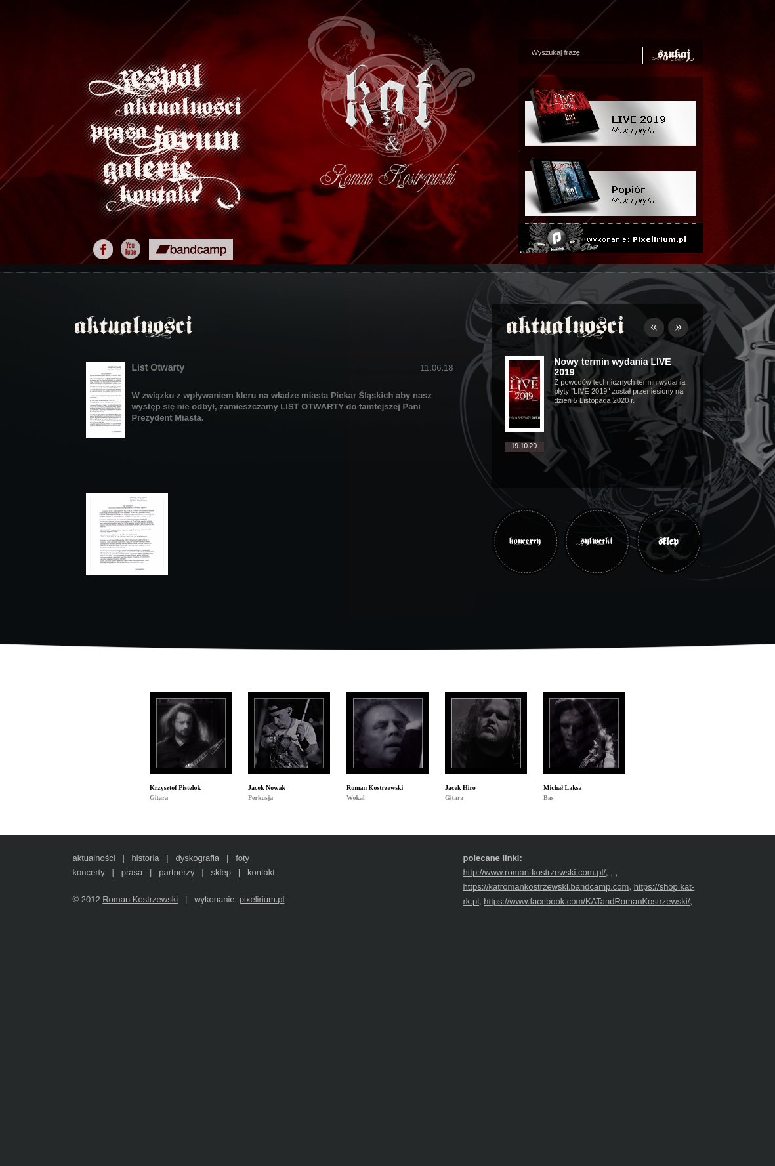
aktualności (94, 858)
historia (145, 858)
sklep (221, 872)
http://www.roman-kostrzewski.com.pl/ (534, 872)
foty (242, 858)
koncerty (89, 872)
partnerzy (176, 872)
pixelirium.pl (262, 899)
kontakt (261, 872)
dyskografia (197, 858)
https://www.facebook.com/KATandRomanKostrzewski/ (587, 901)
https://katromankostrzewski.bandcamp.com (546, 887)
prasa (132, 872)
